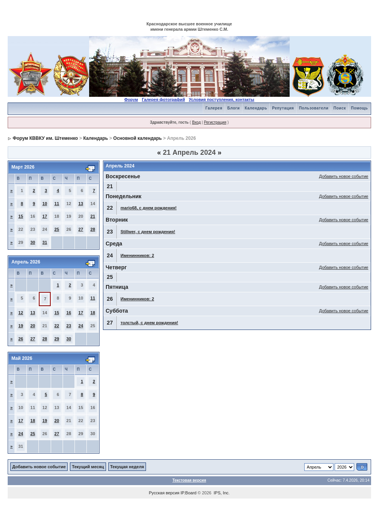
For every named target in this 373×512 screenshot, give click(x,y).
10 (44, 203)
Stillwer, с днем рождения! (148, 231)
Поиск (339, 108)
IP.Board (188, 492)
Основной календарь (137, 138)
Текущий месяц (88, 466)
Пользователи (313, 108)
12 (20, 312)
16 (68, 312)
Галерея (214, 108)
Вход (196, 122)
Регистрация (215, 122)
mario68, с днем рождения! (149, 207)
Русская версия (164, 492)
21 (92, 216)
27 (80, 229)
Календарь (256, 108)
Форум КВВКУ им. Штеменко (45, 138)
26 (20, 338)
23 (68, 325)
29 (57, 338)
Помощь (359, 108)
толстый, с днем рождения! (149, 322)
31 (44, 242)
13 (80, 203)
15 (20, 216)
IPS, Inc (221, 492)
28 (92, 229)
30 (32, 242)
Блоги (233, 108)
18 (92, 312)
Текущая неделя (127, 466)
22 (57, 325)
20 (32, 325)
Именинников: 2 (137, 255)
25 (57, 229)
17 (44, 216)
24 (80, 325)
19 (20, 325)
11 (57, 203)
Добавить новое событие (343, 176)
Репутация (283, 108)
